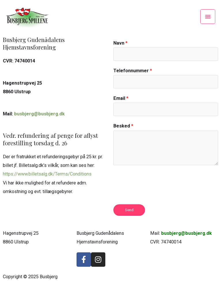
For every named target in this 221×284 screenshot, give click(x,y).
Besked (123, 126)
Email (120, 98)
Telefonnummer (132, 70)
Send (129, 209)
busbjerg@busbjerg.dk (39, 114)
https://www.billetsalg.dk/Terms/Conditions (47, 174)
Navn (120, 43)
